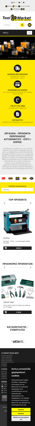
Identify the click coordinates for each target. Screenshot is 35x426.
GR (13, 2)
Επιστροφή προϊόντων (7, 362)
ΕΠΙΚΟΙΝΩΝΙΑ (15, 9)
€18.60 (12, 312)
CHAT (15, 6)
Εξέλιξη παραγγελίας (7, 360)
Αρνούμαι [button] (21, 413)
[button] (2, 48)
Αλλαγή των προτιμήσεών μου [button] (21, 418)
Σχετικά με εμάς (5, 371)
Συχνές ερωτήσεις (6, 378)
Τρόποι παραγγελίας (7, 355)
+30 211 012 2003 (24, 6)
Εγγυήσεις (4, 364)
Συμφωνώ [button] (21, 409)
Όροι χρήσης (5, 373)
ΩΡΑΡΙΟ (8, 6)
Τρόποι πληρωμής (6, 357)
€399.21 (12, 248)
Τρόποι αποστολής (6, 359)
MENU (5, 32)
